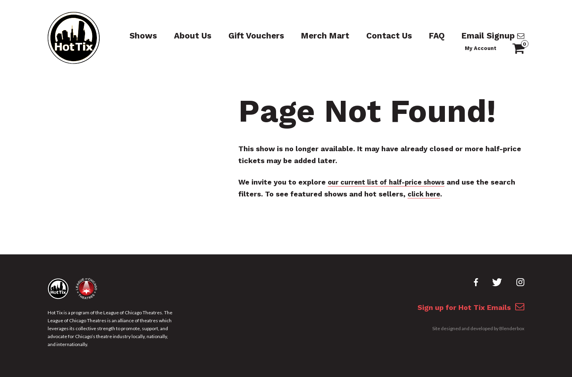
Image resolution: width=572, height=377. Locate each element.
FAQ (400, 36)
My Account (510, 37)
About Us (177, 36)
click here (452, 194)
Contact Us (356, 36)
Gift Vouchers (235, 36)
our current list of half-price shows (391, 182)
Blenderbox (511, 331)
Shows (132, 36)
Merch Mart (297, 36)
